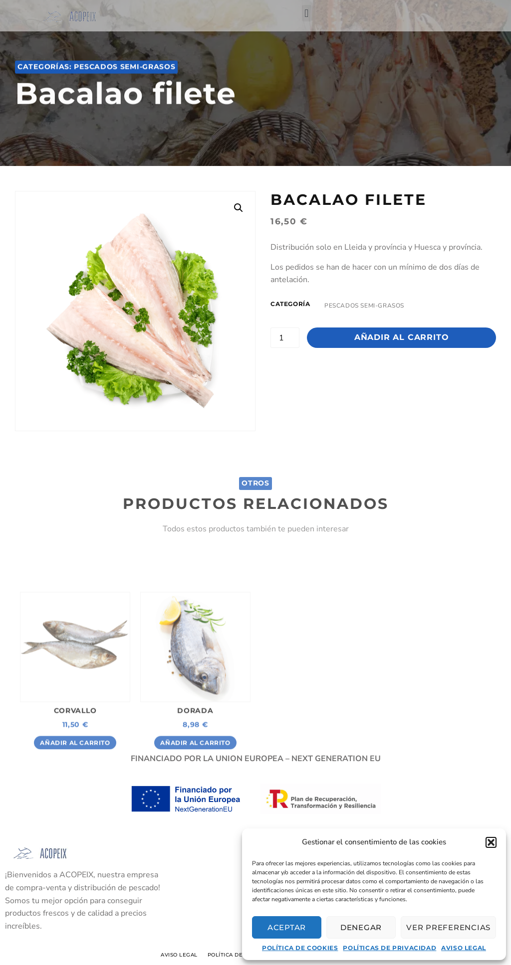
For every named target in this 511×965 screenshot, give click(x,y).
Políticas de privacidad (389, 948)
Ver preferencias (448, 927)
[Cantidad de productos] (284, 337)
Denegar (361, 927)
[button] (491, 842)
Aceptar (286, 927)
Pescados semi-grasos (124, 71)
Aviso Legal (463, 948)
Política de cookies (300, 948)
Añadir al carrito (401, 337)
